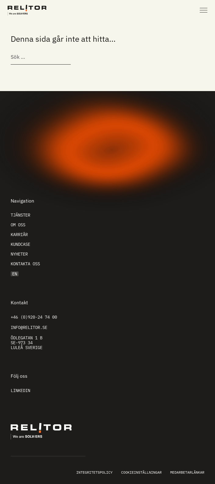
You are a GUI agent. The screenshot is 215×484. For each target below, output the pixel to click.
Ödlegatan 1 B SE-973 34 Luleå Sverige (26, 342)
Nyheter (19, 254)
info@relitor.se (29, 327)
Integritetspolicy (94, 472)
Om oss (18, 225)
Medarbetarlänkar (187, 472)
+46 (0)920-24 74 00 (34, 317)
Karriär (19, 234)
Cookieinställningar (141, 472)
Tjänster (20, 215)
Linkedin (20, 390)
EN (14, 273)
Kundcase (20, 244)
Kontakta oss (25, 264)
